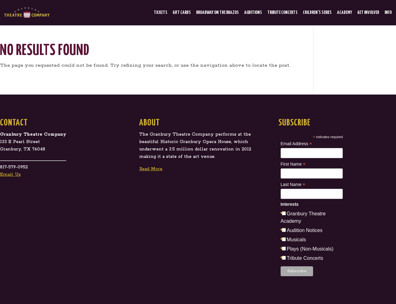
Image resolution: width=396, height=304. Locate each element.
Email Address (296, 144)
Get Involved (368, 12)
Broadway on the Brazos (217, 12)
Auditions (253, 12)
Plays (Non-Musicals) (310, 248)
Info (388, 12)
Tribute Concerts (282, 12)
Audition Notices (305, 230)
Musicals (296, 239)
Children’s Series (317, 12)
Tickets (160, 12)
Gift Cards (182, 12)
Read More (150, 169)
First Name (293, 164)
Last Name (293, 185)
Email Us (10, 174)
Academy (344, 12)
